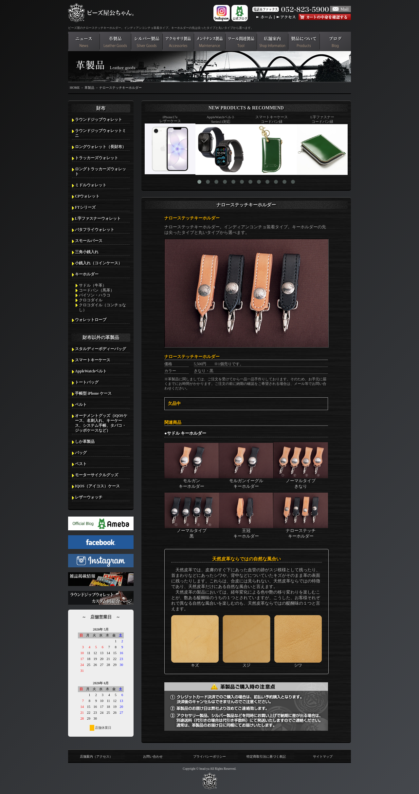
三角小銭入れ (87, 252)
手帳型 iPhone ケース (93, 393)
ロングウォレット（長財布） (100, 147)
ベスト (81, 464)
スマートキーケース (92, 360)
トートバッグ (87, 382)
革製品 (89, 87)
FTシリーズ (85, 207)
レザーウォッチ (88, 497)
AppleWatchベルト (91, 371)
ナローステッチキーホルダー (120, 87)
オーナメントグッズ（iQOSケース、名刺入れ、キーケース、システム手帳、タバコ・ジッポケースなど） (101, 423)
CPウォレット (87, 196)
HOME (75, 87)
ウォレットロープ (90, 320)
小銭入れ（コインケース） (98, 263)
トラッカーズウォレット (96, 158)
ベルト (81, 404)
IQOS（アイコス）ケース (97, 486)
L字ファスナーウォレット (98, 218)
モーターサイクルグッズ (96, 475)
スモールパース (88, 241)
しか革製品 (85, 442)
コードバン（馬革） (96, 290)
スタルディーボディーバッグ (100, 349)
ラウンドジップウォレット (98, 120)
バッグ (81, 453)
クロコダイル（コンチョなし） (102, 307)
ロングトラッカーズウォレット (100, 171)
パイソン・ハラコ (94, 295)
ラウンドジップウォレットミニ (100, 133)
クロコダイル (90, 300)
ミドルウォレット (90, 185)
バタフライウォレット (94, 230)
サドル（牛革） (92, 285)
